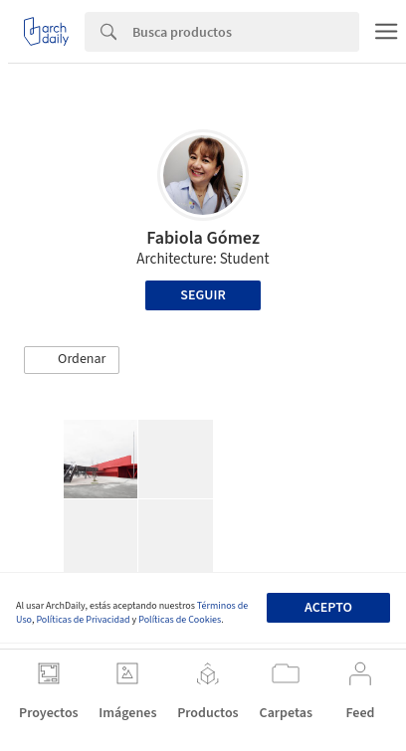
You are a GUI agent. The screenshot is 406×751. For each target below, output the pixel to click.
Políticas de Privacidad (82, 620)
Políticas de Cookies (179, 620)
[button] (71, 360)
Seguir (202, 295)
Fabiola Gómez (203, 238)
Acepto (328, 608)
